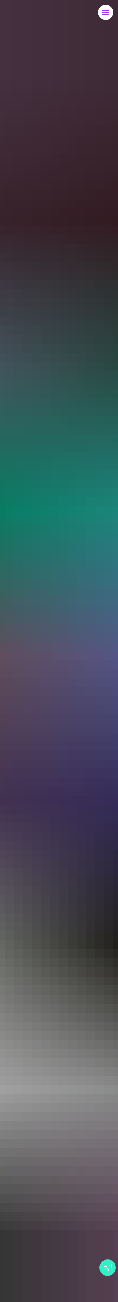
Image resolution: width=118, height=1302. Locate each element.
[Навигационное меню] (105, 12)
